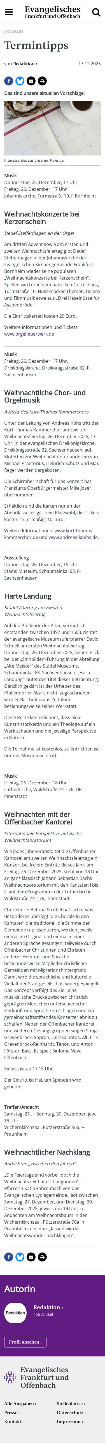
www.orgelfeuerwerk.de (29, 334)
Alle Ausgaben (19, 1403)
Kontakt (12, 1421)
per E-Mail (31, 80)
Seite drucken (42, 80)
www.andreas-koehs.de (73, 537)
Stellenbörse (70, 1403)
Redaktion (24, 63)
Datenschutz (70, 1412)
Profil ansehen (24, 1342)
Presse (10, 1412)
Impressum (69, 1421)
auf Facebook (8, 80)
